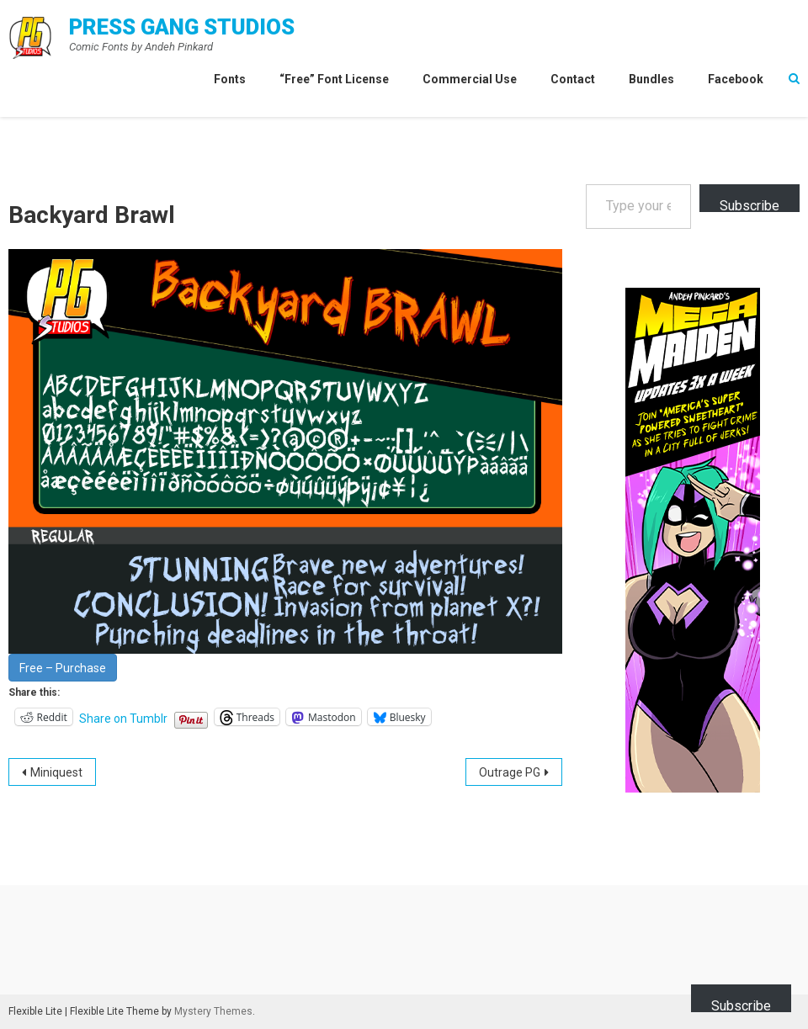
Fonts (230, 79)
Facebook (735, 79)
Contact (572, 79)
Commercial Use (470, 79)
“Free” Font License (334, 79)
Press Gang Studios (182, 27)
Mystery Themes (213, 1011)
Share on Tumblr (123, 718)
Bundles (651, 79)
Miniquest (56, 772)
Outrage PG (509, 772)
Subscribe (749, 205)
